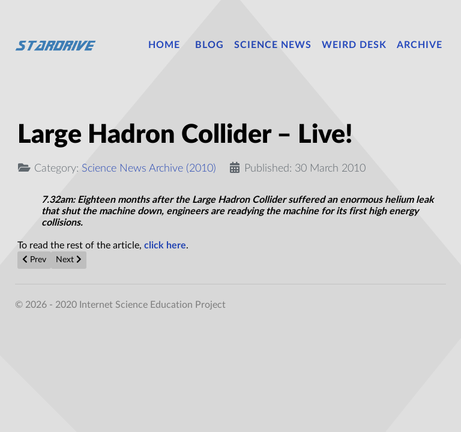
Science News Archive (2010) (149, 168)
